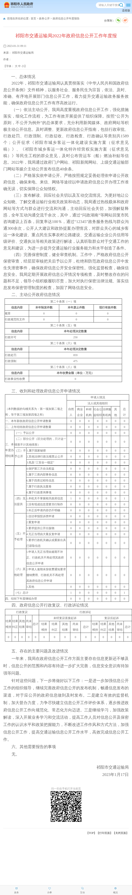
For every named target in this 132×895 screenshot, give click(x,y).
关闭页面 (120, 833)
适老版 (126, 10)
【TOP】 (91, 833)
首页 (33, 18)
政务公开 (44, 18)
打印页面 (104, 833)
